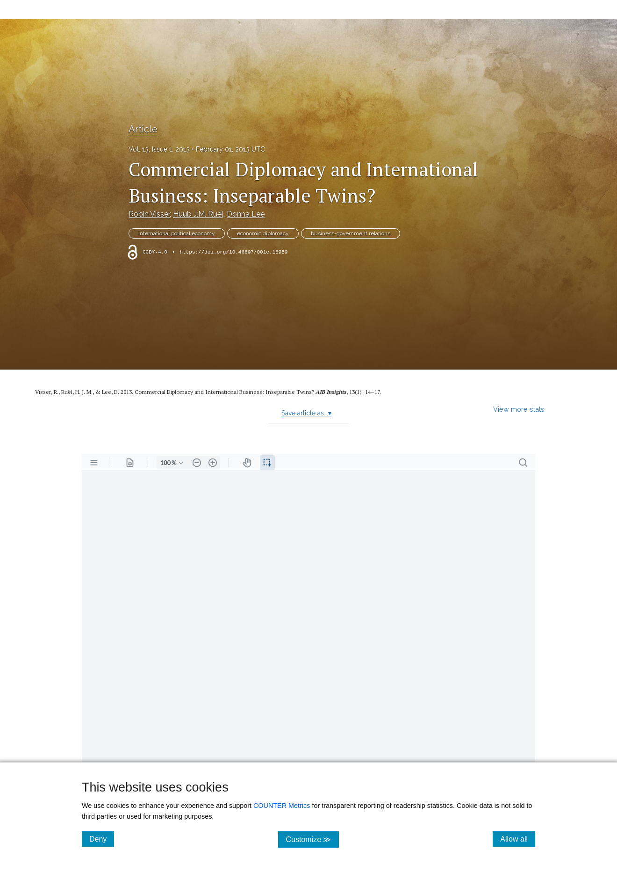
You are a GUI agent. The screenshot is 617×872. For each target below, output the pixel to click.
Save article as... (306, 413)
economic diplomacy (263, 233)
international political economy (176, 233)
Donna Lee (246, 214)
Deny (101, 839)
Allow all (517, 839)
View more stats (519, 409)
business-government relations (350, 233)
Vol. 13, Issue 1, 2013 (159, 149)
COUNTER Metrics (281, 805)
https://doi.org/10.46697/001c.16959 (233, 252)
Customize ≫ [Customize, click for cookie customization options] (312, 839)
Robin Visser (149, 214)
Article (143, 129)
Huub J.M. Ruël (198, 214)
